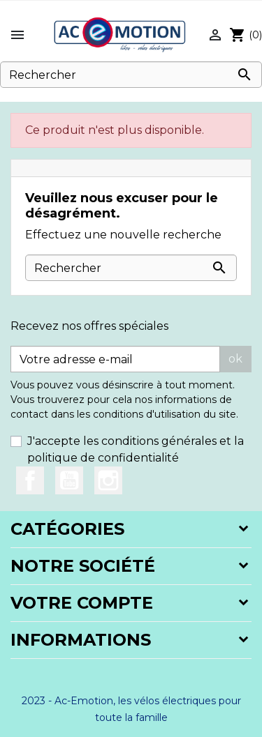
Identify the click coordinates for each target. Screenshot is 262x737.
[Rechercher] (131, 74)
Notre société (82, 566)
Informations (80, 640)
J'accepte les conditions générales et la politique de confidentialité (135, 449)
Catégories (67, 529)
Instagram (108, 480)
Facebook (30, 480)
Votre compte (81, 603)
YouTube (69, 480)
